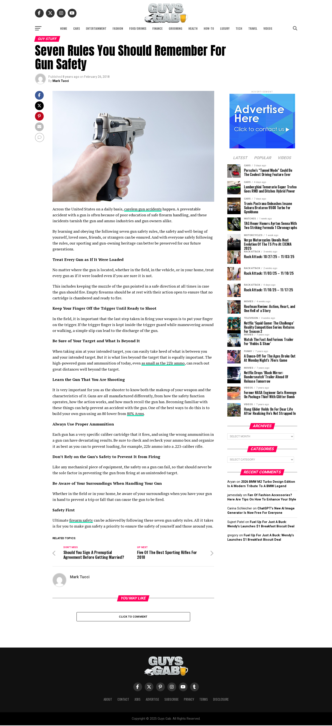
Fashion (118, 28)
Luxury (224, 28)
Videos (267, 28)
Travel (252, 28)
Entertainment (96, 28)
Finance (157, 28)
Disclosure (221, 700)
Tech (239, 28)
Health (193, 28)
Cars (76, 28)
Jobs (137, 700)
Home (63, 28)
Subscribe (171, 700)
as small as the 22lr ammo (164, 363)
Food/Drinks (137, 28)
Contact (123, 700)
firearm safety (81, 520)
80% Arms (135, 413)
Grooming (175, 28)
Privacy (189, 700)
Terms (203, 700)
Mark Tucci (60, 81)
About (108, 700)
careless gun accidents (143, 209)
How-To (209, 28)
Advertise (152, 700)
